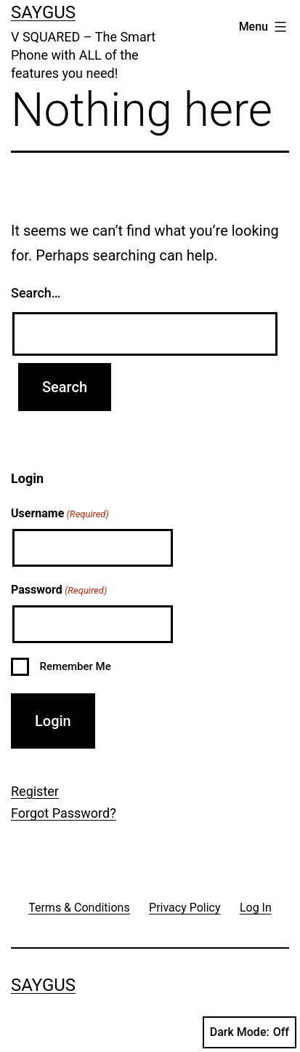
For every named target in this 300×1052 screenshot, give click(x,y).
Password (59, 591)
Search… (36, 292)
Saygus (43, 12)
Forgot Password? (63, 813)
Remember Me (74, 666)
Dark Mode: (249, 1032)
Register (35, 791)
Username (60, 514)
